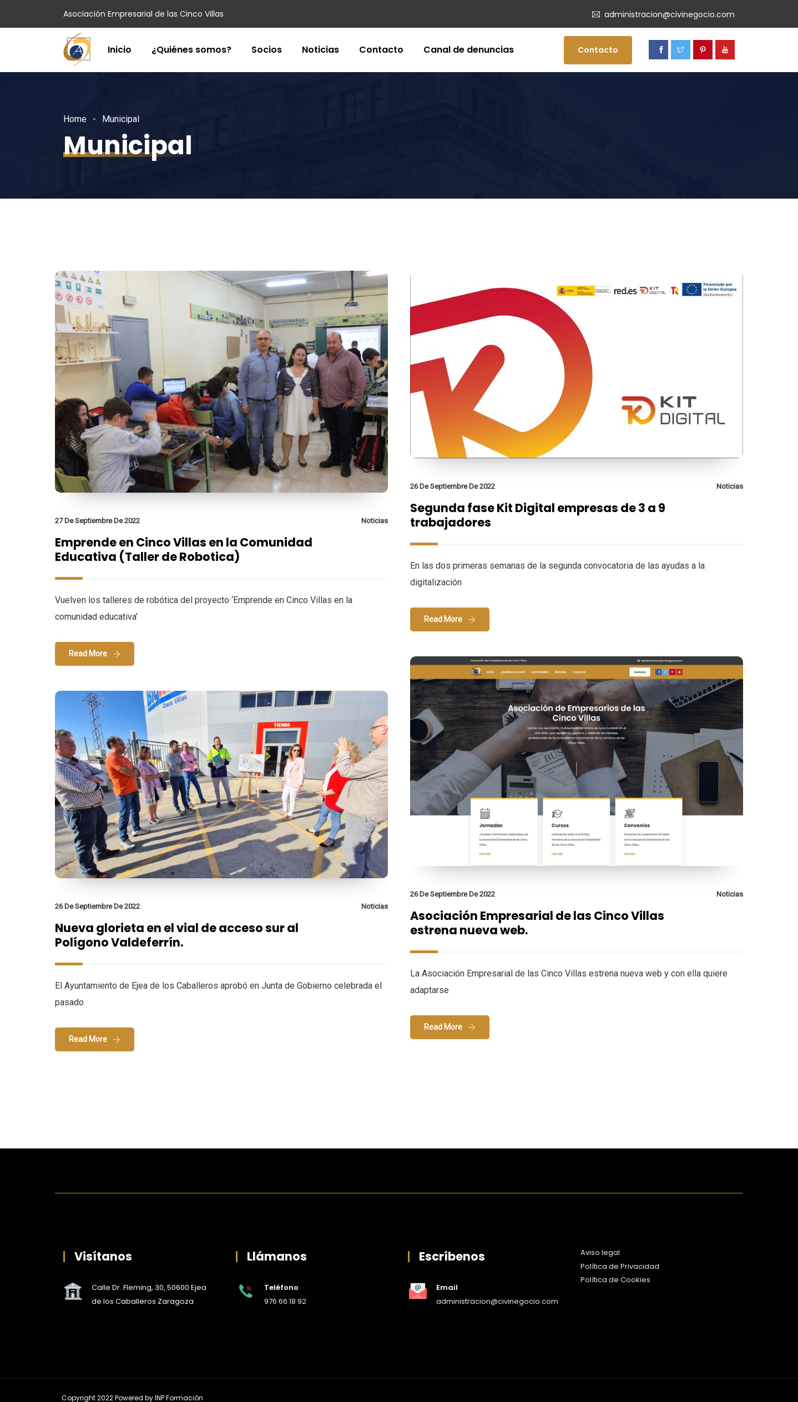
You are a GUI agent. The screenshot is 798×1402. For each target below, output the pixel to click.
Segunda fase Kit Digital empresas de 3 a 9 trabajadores (537, 515)
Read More (88, 653)
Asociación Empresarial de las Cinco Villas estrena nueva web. (537, 923)
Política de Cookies (615, 1279)
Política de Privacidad (619, 1266)
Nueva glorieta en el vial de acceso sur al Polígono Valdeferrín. (177, 935)
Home (75, 119)
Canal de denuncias (468, 49)
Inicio (120, 49)
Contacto (381, 49)
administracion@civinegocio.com (669, 14)
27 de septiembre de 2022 (97, 521)
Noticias (320, 49)
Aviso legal (600, 1252)
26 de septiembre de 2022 (452, 486)
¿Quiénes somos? (191, 49)
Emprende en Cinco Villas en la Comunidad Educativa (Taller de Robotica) (183, 549)
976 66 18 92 (285, 1301)
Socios (266, 49)
